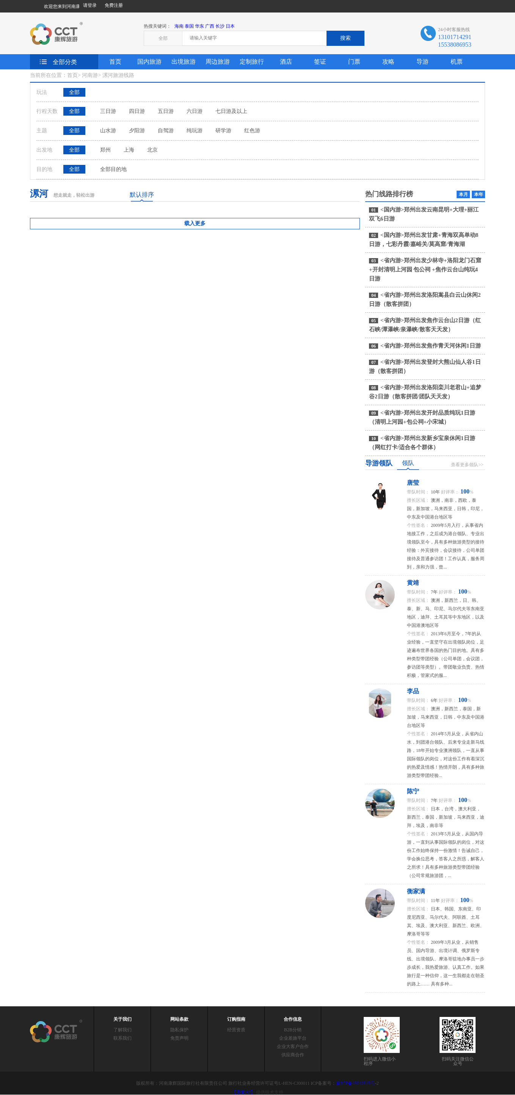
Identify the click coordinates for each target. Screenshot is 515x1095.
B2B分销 (292, 1030)
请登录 (90, 5)
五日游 (166, 111)
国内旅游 (149, 61)
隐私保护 (179, 1030)
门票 (354, 61)
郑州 (105, 150)
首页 (115, 61)
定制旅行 (252, 61)
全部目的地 (113, 169)
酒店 (286, 61)
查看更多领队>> (467, 464)
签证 (320, 61)
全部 (74, 92)
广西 (209, 26)
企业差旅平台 (292, 1038)
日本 (230, 26)
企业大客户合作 (293, 1046)
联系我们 (122, 1038)
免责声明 (179, 1038)
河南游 (90, 75)
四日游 (137, 111)
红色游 (252, 130)
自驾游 (166, 130)
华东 (199, 26)
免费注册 (114, 5)
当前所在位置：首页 (54, 75)
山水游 (108, 130)
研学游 (223, 130)
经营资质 (236, 1030)
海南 (179, 26)
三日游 (108, 111)
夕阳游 (137, 130)
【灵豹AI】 (243, 1092)
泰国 (189, 26)
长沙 (220, 26)
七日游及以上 (231, 111)
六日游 (195, 111)
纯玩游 (195, 130)
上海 (129, 150)
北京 (152, 150)
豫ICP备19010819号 (355, 1083)
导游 (422, 61)
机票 (457, 61)
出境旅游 (183, 61)
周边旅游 (218, 61)
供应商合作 (292, 1055)
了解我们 (122, 1030)
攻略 (388, 61)
